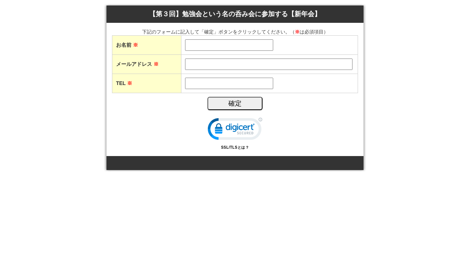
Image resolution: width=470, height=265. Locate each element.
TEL (124, 83)
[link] (235, 130)
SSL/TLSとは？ (235, 147)
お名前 (127, 45)
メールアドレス (137, 64)
